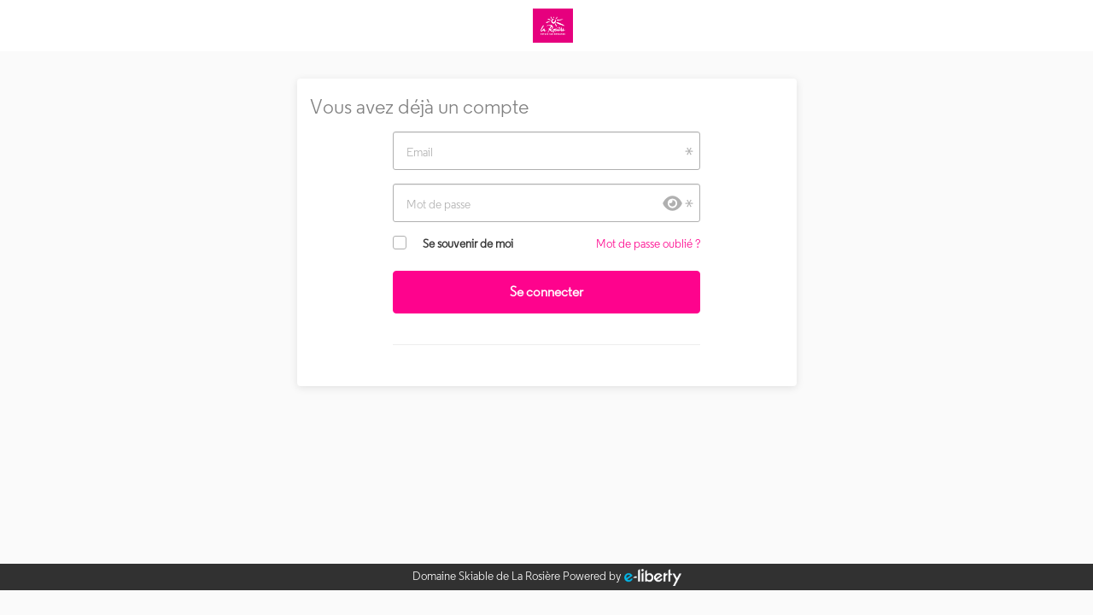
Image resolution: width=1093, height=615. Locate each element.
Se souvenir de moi (468, 243)
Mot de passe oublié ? (648, 243)
